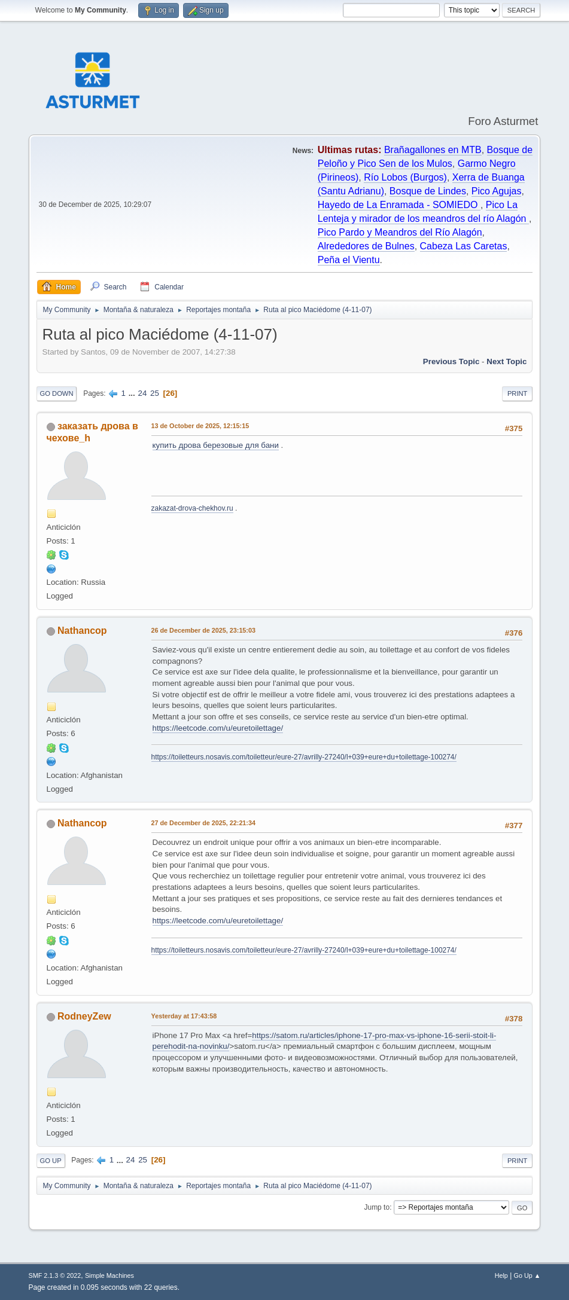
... (133, 393)
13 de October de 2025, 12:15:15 (200, 425)
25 (154, 393)
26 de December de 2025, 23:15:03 (203, 630)
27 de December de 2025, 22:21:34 (203, 822)
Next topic (506, 361)
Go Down (57, 393)
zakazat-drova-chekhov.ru (192, 508)
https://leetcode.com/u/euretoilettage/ (218, 728)
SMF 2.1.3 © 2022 (55, 1275)
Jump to (377, 1207)
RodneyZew (84, 1016)
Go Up (51, 1160)
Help (501, 1275)
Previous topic (451, 361)
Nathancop (82, 630)
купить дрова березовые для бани (216, 445)
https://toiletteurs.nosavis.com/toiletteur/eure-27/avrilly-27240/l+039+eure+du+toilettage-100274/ (304, 757)
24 (142, 393)
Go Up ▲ (527, 1275)
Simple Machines (109, 1275)
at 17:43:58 (184, 1016)
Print (517, 393)
